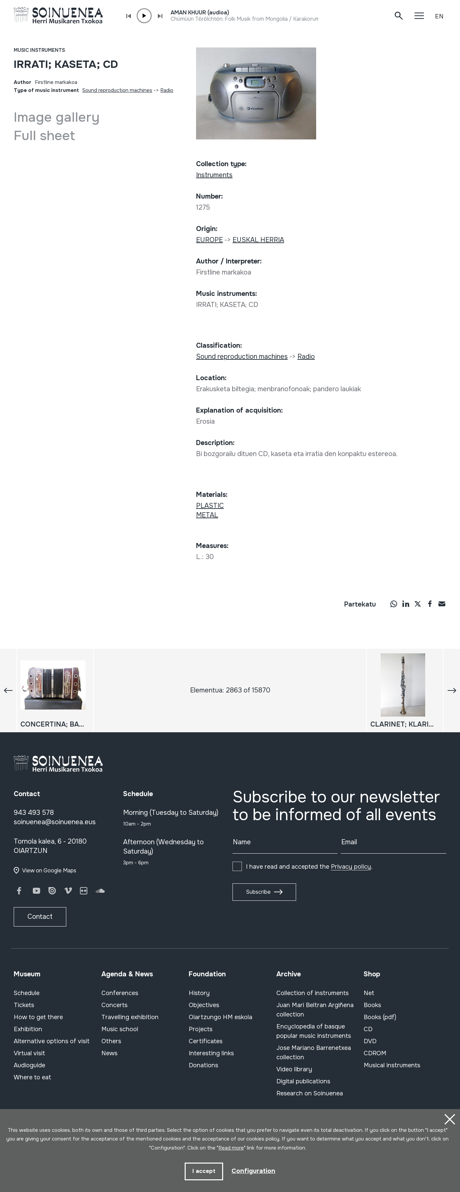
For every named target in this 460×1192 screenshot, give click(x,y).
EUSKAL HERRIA (258, 240)
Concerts (114, 1005)
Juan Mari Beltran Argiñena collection (315, 1009)
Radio (166, 90)
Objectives (204, 1005)
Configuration (253, 1171)
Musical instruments (392, 1065)
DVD (370, 1041)
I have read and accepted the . (309, 866)
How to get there (38, 1017)
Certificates (205, 1041)
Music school (119, 1029)
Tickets (24, 1005)
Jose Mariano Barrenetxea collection (313, 1052)
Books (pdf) (380, 1017)
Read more (231, 1147)
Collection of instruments (312, 993)
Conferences (119, 993)
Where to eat (32, 1077)
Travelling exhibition (130, 1017)
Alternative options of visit (52, 1041)
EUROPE (209, 240)
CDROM (375, 1053)
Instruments (214, 175)
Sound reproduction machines (117, 90)
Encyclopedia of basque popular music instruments (313, 1031)
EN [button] (439, 16)
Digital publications (303, 1081)
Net (369, 993)
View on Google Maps (49, 870)
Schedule (26, 993)
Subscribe (258, 891)
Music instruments (39, 50)
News (109, 1053)
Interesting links (211, 1053)
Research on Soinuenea (309, 1093)
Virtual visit (29, 1053)
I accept (203, 1171)
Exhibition (28, 1029)
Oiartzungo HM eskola (220, 1017)
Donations (203, 1065)
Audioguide (29, 1065)
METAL (207, 515)
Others (111, 1041)
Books (372, 1005)
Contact (40, 916)
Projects (200, 1029)
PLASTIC (210, 506)
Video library (294, 1069)
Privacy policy (351, 866)
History (199, 993)
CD (368, 1029)
